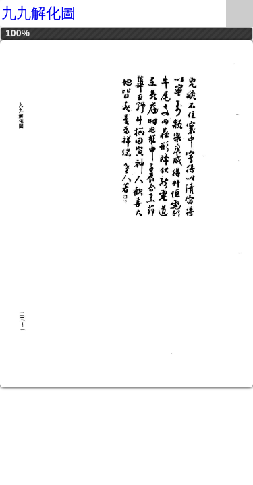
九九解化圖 (38, 13)
